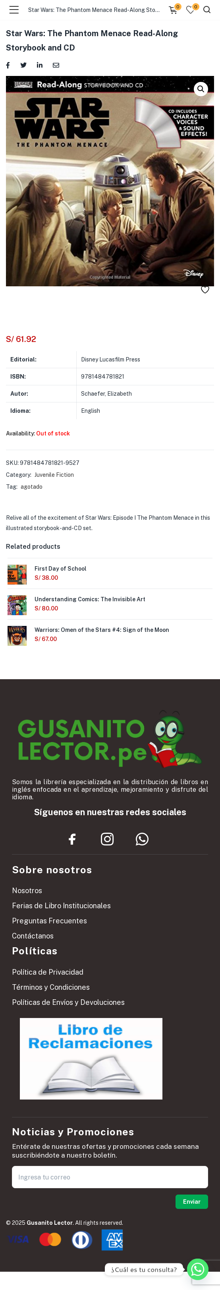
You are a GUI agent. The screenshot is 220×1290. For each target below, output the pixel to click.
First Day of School (61, 568)
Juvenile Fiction (54, 475)
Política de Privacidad (47, 972)
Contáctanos (33, 936)
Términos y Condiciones (51, 987)
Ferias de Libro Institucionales (61, 905)
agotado (31, 487)
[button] (201, 89)
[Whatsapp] (197, 1269)
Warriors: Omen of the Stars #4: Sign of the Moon (102, 630)
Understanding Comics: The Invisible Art (90, 599)
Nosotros (27, 890)
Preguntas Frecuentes (49, 921)
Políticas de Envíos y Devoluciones (68, 1002)
